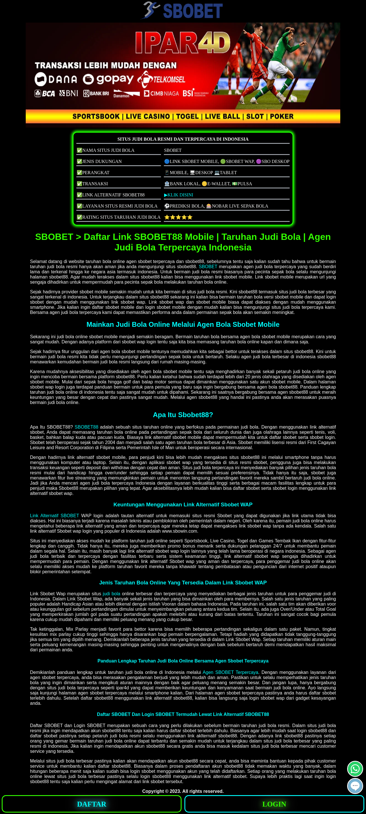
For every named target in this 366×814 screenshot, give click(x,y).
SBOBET (208, 266)
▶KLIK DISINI (178, 194)
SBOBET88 (86, 427)
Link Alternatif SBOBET (54, 515)
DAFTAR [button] (91, 804)
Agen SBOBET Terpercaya (230, 672)
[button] (355, 786)
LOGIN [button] (274, 804)
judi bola (111, 593)
